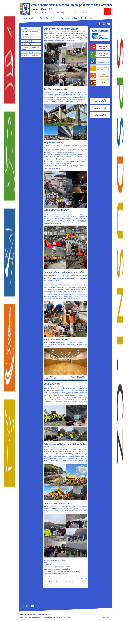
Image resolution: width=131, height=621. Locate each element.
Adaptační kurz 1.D (49, 564)
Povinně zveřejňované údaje (31, 48)
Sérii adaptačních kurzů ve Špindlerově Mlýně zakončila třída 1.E (62, 571)
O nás (24, 28)
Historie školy (27, 41)
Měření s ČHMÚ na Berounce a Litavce (55, 560)
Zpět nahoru (106, 617)
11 (83, 581)
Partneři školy (27, 52)
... (59, 581)
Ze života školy (28, 34)
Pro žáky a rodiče (69, 18)
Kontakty (89, 18)
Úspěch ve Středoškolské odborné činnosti (56, 573)
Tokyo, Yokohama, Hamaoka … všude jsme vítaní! (58, 569)
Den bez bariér (48, 562)
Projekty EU (26, 44)
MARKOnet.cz (33, 614)
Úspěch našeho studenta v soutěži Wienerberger (57, 566)
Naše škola (28, 18)
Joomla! (49, 614)
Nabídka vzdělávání (30, 31)
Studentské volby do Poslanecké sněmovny (56, 568)
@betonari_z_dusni (53, 280)
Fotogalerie (26, 38)
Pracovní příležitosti (30, 55)
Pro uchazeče (46, 18)
